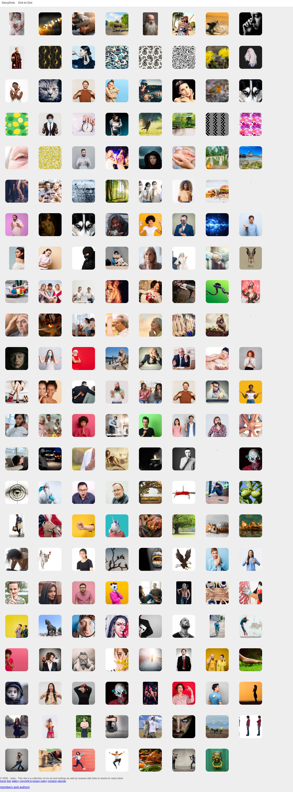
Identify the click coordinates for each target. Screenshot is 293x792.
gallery (15, 781)
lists (9, 781)
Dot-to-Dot (25, 2)
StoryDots (8, 2)
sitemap (61, 781)
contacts (52, 781)
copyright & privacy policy (33, 781)
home (3, 781)
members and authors (15, 787)
